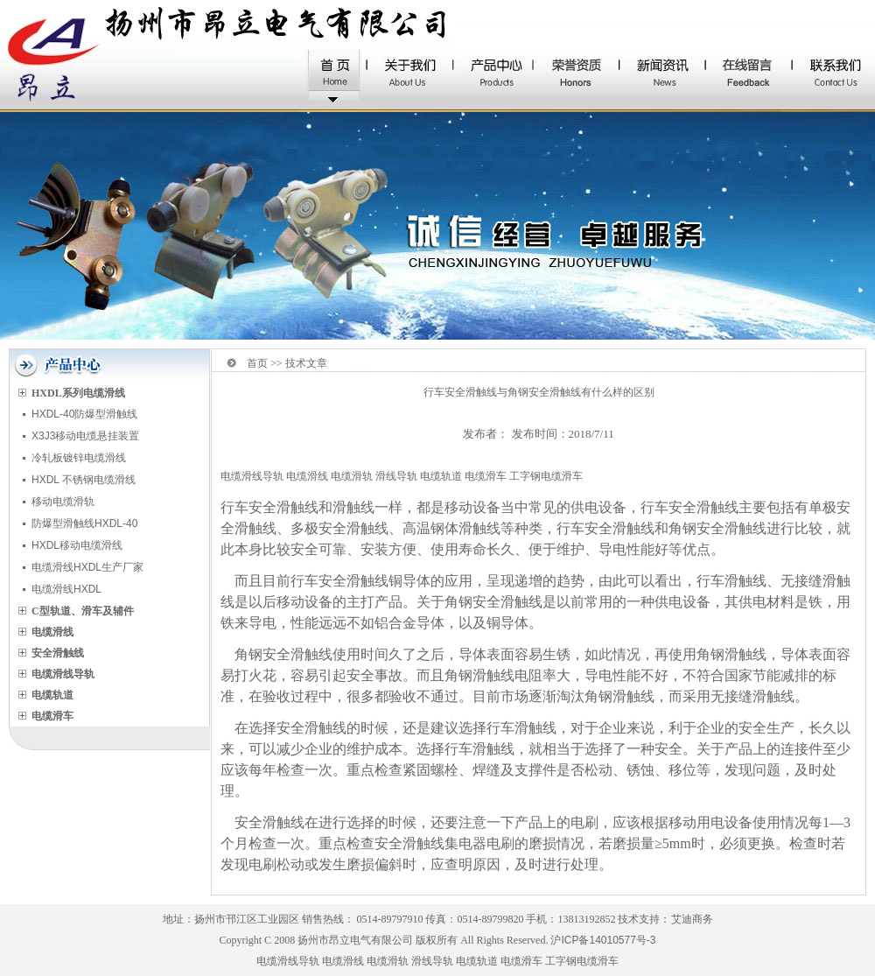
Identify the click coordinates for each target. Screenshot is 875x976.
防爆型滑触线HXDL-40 (84, 523)
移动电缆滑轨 (63, 501)
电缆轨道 (441, 476)
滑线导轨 (396, 476)
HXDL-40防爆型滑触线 (84, 414)
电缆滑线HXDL (67, 589)
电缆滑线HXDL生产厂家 (88, 567)
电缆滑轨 (352, 476)
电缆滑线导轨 (252, 476)
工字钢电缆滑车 (546, 476)
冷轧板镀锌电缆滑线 (79, 458)
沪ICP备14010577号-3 (602, 940)
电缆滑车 (486, 476)
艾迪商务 (692, 919)
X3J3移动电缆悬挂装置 (85, 436)
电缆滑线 (307, 476)
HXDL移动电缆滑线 (77, 545)
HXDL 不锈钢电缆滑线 (84, 480)
